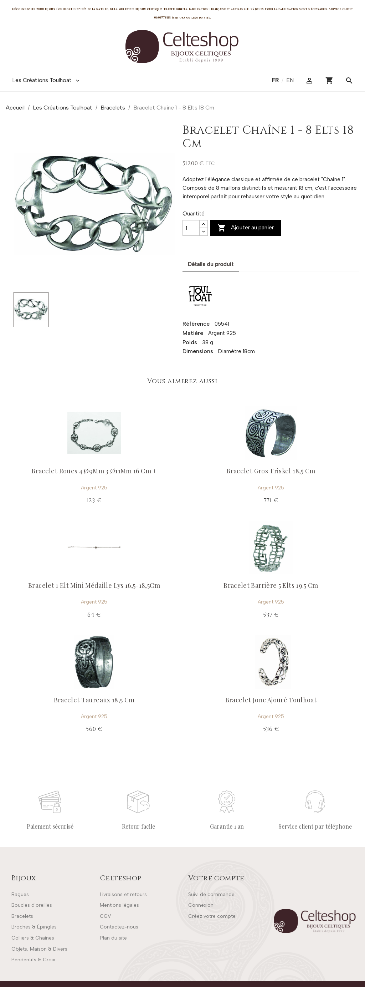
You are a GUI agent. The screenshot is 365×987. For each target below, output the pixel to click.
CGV (105, 916)
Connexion (201, 905)
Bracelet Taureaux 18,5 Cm (94, 700)
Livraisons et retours (123, 894)
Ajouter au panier (245, 228)
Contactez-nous (119, 927)
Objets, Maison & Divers (39, 949)
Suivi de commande (211, 894)
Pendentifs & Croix (33, 960)
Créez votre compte (212, 916)
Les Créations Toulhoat (46, 80)
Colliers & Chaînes (32, 938)
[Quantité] (191, 228)
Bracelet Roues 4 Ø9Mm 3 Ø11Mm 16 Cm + (93, 471)
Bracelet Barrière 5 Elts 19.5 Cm (270, 585)
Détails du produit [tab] (210, 264)
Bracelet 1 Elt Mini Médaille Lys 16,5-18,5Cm (94, 585)
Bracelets (22, 916)
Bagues (20, 894)
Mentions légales (119, 905)
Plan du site (113, 938)
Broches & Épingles (34, 927)
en (290, 80)
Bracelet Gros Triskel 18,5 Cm (270, 471)
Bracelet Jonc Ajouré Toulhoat (271, 700)
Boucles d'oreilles (31, 905)
